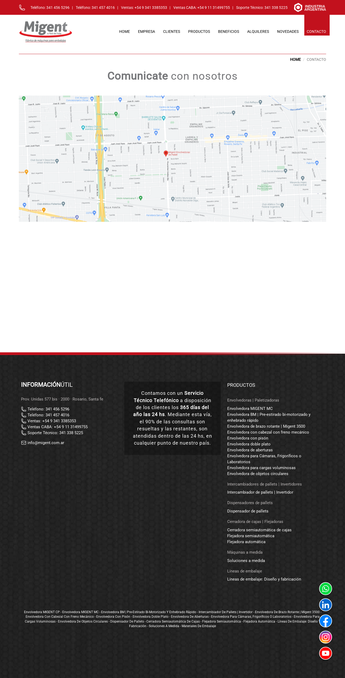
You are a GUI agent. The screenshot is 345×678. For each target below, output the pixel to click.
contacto (316, 31)
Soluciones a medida (246, 560)
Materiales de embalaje (199, 626)
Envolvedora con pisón (247, 438)
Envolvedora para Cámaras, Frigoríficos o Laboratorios (251, 617)
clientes (171, 31)
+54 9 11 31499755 (213, 7)
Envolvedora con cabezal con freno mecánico (268, 432)
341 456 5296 (58, 7)
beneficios (228, 31)
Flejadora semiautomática (250, 535)
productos (199, 31)
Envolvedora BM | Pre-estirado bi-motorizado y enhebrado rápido (148, 612)
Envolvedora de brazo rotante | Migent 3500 (266, 426)
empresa (146, 31)
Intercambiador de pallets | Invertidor (260, 492)
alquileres (258, 31)
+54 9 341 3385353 (150, 7)
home (124, 31)
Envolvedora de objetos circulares (257, 473)
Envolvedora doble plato (249, 444)
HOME (295, 59)
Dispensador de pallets (247, 511)
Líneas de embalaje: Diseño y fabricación (264, 579)
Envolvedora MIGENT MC (250, 408)
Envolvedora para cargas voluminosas (261, 467)
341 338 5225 (276, 7)
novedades (288, 31)
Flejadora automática (246, 541)
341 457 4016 (103, 7)
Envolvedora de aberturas (250, 450)
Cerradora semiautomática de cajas (259, 530)
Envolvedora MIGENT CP (42, 612)
